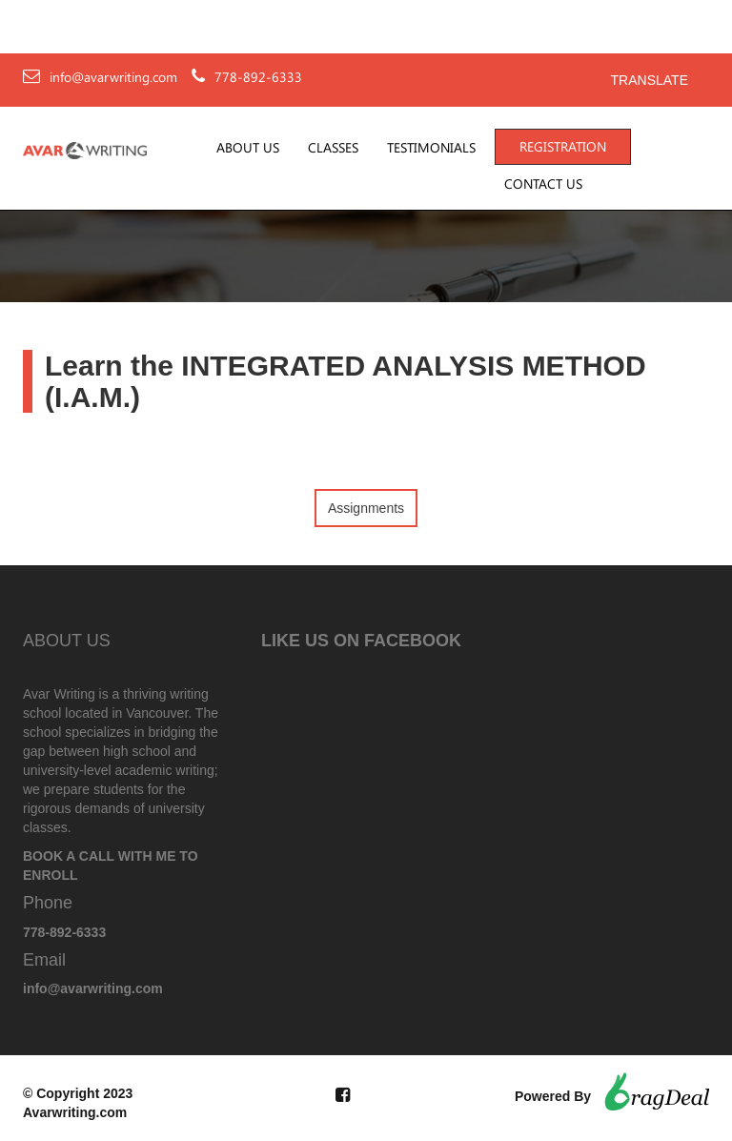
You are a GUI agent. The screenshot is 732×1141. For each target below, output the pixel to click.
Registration (562, 146)
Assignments (366, 508)
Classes (333, 147)
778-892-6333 (258, 77)
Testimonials (431, 147)
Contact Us (543, 184)
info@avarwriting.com (113, 77)
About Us (247, 147)
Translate (649, 80)
